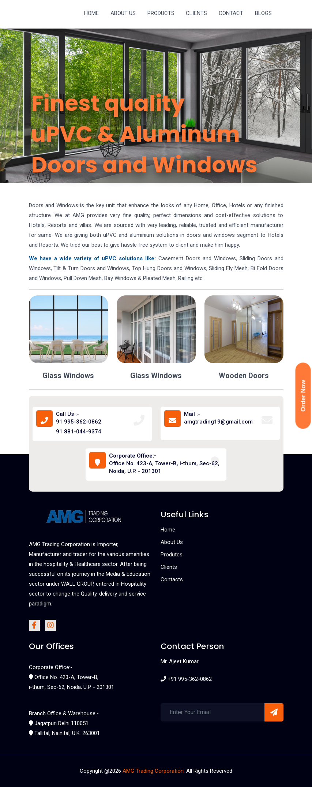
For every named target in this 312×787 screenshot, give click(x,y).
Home (168, 529)
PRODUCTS (160, 13)
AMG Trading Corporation (153, 771)
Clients (169, 567)
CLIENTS (196, 13)
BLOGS (263, 13)
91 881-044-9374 (78, 431)
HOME (91, 13)
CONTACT (231, 13)
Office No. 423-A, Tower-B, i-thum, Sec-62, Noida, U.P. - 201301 (164, 463)
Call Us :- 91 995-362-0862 (78, 418)
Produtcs (172, 554)
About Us (172, 542)
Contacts (172, 579)
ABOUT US (123, 13)
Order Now (303, 396)
